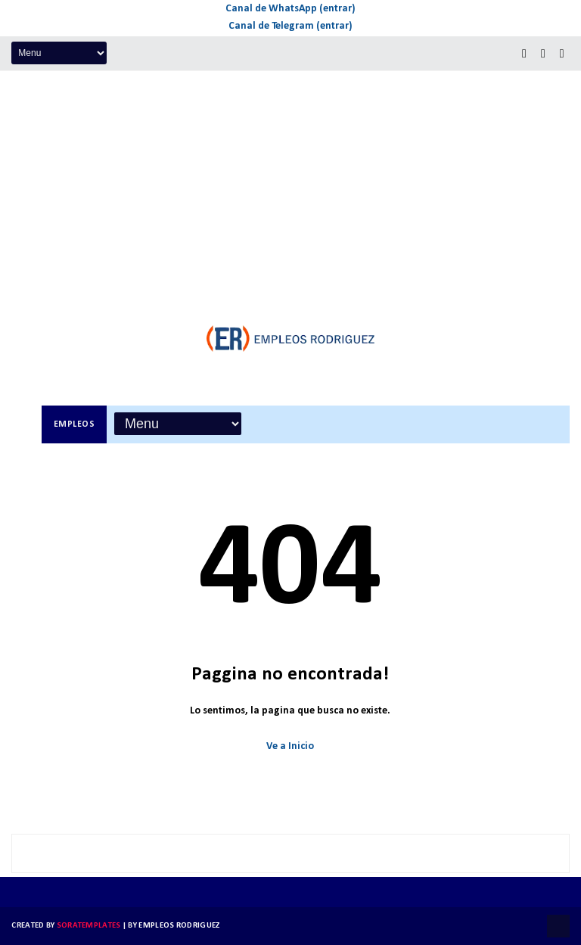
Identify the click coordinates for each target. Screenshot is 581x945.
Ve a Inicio (290, 746)
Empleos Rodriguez (178, 926)
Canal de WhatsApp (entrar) (290, 8)
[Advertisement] (290, 185)
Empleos (74, 424)
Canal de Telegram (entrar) (290, 26)
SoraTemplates (89, 926)
